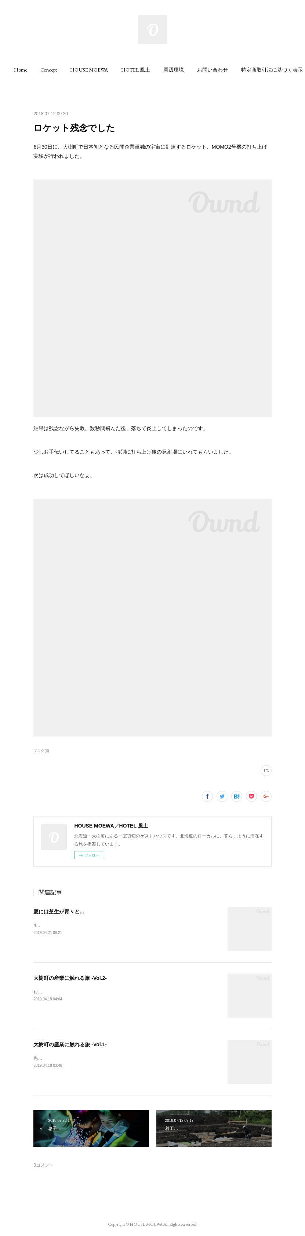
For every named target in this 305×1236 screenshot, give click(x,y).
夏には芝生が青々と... (58, 912)
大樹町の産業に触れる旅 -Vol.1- (70, 1044)
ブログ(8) (41, 751)
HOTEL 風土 (153, 69)
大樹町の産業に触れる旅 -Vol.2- (70, 978)
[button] (38, 70)
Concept (66, 69)
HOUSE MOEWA (107, 69)
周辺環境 (191, 69)
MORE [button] (266, 69)
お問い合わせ (230, 69)
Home (38, 69)
